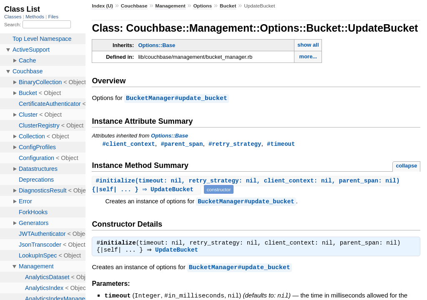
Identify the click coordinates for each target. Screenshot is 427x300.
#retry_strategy (234, 144)
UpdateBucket (178, 251)
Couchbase (134, 6)
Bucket (228, 6)
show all (308, 45)
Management (170, 6)
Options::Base (156, 45)
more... (308, 56)
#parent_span (182, 144)
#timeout (281, 144)
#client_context (128, 144)
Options (202, 6)
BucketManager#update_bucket (176, 98)
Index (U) (102, 6)
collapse (406, 165)
